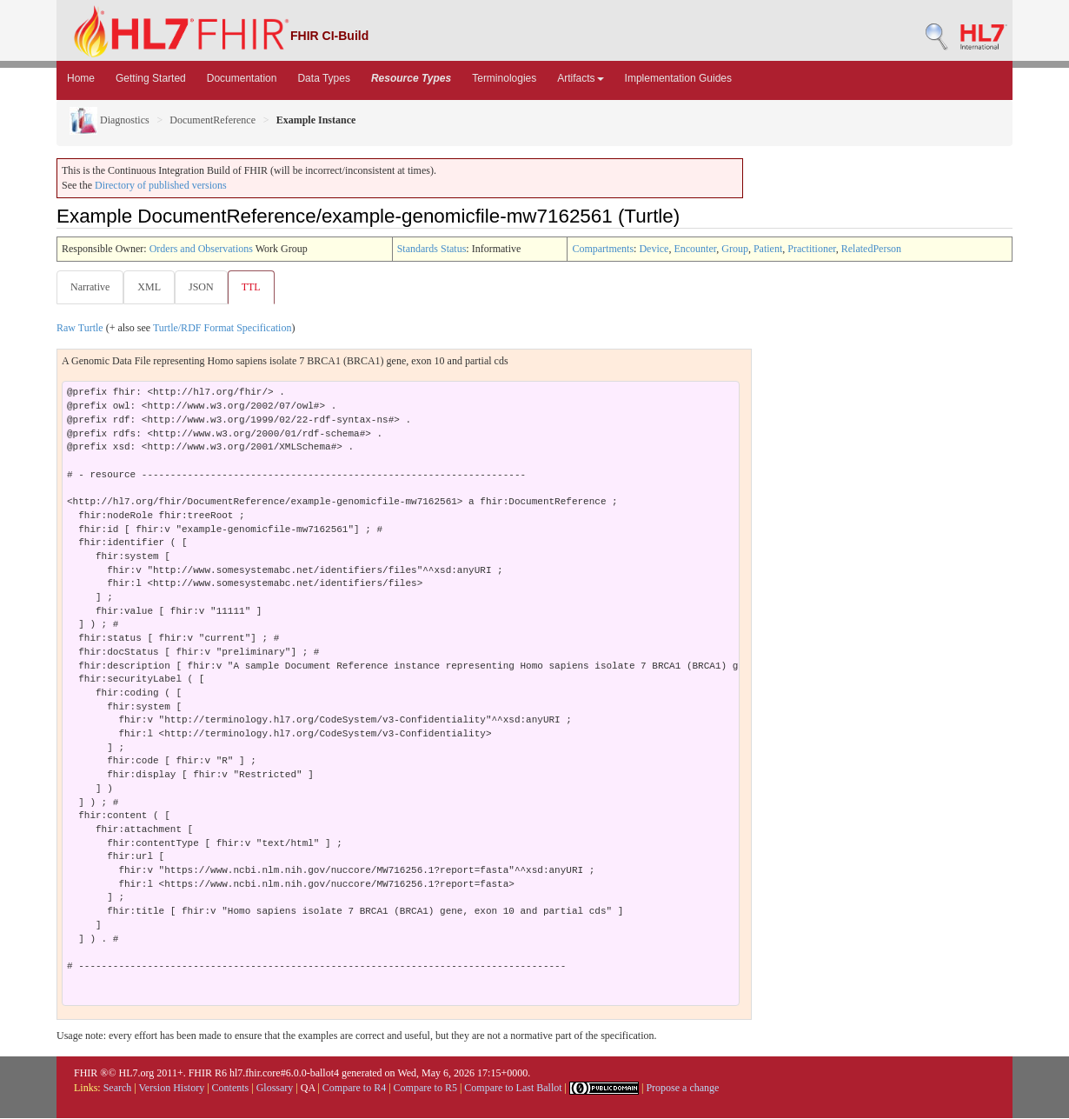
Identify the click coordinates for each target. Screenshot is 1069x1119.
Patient (768, 249)
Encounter (695, 249)
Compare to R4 (354, 1088)
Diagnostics (109, 120)
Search (117, 1088)
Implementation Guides (678, 78)
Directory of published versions (161, 185)
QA (308, 1088)
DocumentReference (212, 120)
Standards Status (432, 249)
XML (151, 287)
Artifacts (580, 78)
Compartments (603, 249)
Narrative (90, 287)
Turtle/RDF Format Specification (222, 329)
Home (81, 78)
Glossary (275, 1088)
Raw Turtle (79, 329)
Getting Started (151, 78)
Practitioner (811, 249)
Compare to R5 (425, 1088)
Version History (172, 1088)
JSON (204, 287)
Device (653, 249)
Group (734, 249)
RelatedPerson (871, 249)
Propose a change (682, 1088)
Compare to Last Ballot (512, 1088)
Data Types (323, 78)
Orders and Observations (201, 249)
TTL (256, 287)
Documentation (242, 78)
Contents (230, 1088)
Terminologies (504, 78)
